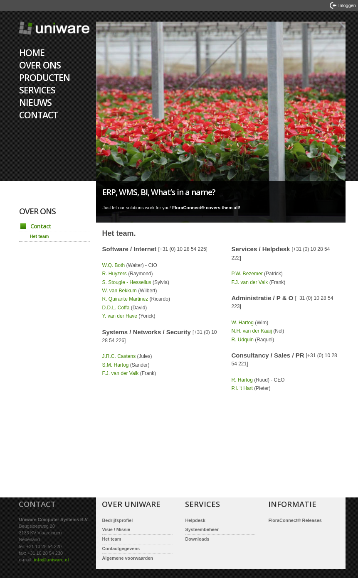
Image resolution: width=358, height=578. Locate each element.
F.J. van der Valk (120, 373)
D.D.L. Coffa (116, 308)
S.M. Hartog (115, 365)
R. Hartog (242, 380)
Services (37, 90)
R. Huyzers (114, 274)
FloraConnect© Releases (295, 520)
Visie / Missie (116, 529)
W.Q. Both (113, 265)
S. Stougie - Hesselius (126, 282)
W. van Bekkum (119, 291)
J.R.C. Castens (119, 356)
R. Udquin (243, 340)
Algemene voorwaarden (127, 558)
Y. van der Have (120, 316)
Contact (38, 115)
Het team (39, 236)
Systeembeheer (202, 529)
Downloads (197, 538)
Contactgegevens (121, 548)
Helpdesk (195, 520)
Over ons (40, 65)
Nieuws (35, 102)
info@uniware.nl (51, 559)
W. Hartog (243, 323)
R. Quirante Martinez (125, 299)
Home (54, 34)
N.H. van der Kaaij (252, 331)
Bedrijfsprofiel (117, 520)
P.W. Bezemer (247, 274)
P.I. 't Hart (242, 388)
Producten (44, 77)
